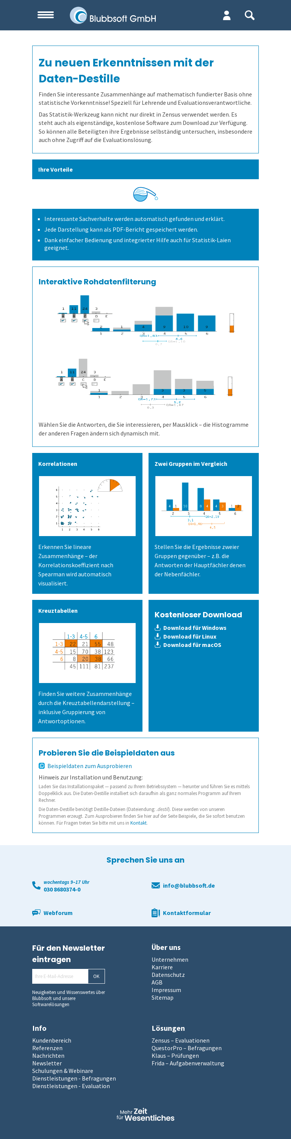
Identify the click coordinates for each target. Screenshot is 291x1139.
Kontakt (138, 823)
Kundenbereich (51, 1040)
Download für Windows (191, 627)
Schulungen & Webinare (62, 1070)
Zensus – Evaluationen (181, 1040)
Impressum (166, 990)
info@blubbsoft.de (189, 885)
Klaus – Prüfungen (175, 1055)
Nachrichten (48, 1055)
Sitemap (163, 997)
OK (96, 976)
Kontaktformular (187, 913)
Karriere (162, 967)
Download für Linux (185, 636)
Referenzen (47, 1048)
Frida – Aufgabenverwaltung (188, 1063)
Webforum (58, 913)
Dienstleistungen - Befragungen (74, 1078)
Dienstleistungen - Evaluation (71, 1086)
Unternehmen (170, 959)
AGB (157, 982)
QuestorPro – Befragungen (187, 1048)
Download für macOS (188, 644)
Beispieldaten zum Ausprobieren (85, 766)
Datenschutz (168, 974)
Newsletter (47, 1063)
